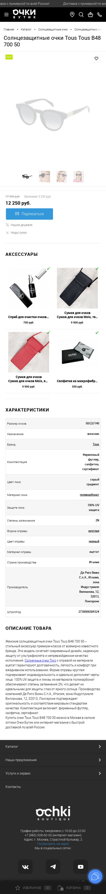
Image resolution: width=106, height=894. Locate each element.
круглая (93, 531)
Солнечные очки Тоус (40, 660)
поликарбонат (89, 495)
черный (94, 541)
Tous (96, 444)
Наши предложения (21, 760)
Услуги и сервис (18, 773)
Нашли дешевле (18, 224)
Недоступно (16, 232)
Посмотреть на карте (53, 844)
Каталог (11, 747)
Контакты (13, 787)
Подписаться (29, 214)
